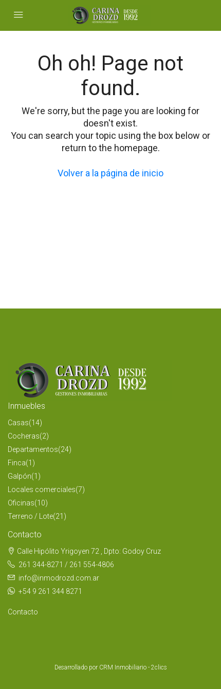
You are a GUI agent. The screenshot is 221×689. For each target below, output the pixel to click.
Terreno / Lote (30, 516)
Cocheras (24, 436)
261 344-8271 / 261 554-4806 (66, 564)
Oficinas (21, 503)
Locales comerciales (42, 489)
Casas (18, 423)
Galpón (19, 476)
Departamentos (33, 449)
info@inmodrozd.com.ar (59, 578)
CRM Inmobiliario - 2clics (133, 667)
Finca (17, 463)
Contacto (23, 612)
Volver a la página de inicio (110, 173)
